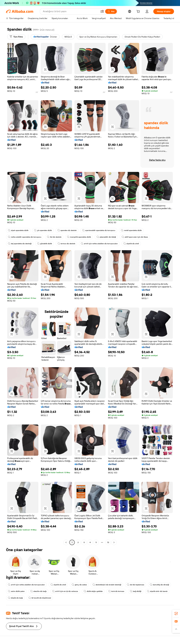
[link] (176, 613)
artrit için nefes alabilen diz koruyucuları (99, 243)
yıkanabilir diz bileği (106, 237)
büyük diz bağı (15, 598)
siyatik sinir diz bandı (157, 591)
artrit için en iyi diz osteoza (65, 591)
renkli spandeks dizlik (131, 230)
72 (108, 542)
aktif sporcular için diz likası (135, 237)
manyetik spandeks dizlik (79, 237)
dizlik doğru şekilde (93, 591)
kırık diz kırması (116, 591)
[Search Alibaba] (70, 11)
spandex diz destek (66, 230)
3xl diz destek (54, 237)
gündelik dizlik (44, 243)
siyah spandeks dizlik (18, 230)
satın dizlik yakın (16, 591)
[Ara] (111, 11)
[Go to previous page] (66, 542)
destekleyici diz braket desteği (107, 585)
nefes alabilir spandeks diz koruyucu (24, 237)
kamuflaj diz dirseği (159, 585)
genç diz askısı (79, 585)
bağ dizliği (135, 591)
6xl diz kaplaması (135, 585)
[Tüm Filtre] (16, 36)
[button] (102, 11)
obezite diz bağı (38, 591)
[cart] (138, 12)
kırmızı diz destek (66, 243)
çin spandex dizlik (43, 230)
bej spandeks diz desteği (20, 243)
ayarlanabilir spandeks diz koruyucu (98, 230)
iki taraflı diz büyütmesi (39, 598)
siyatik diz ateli (131, 243)
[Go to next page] (114, 542)
